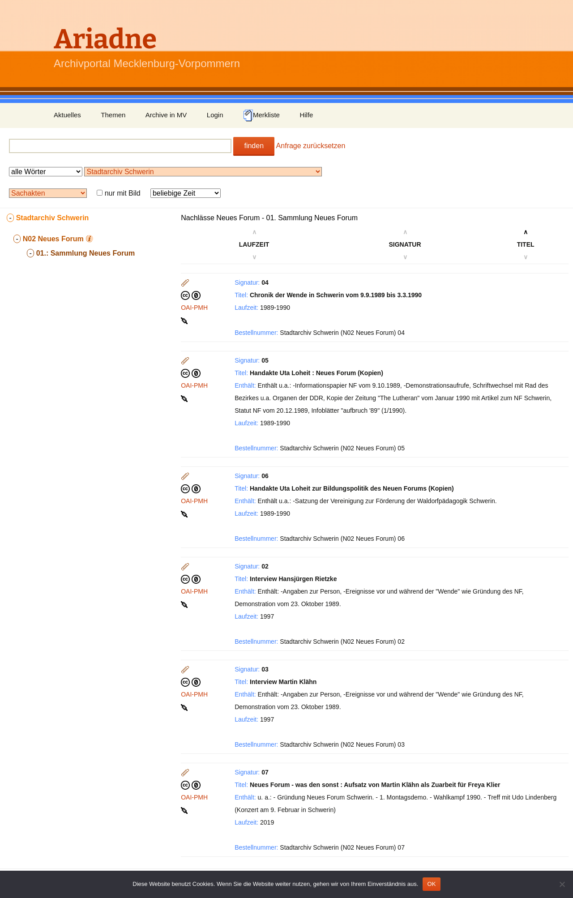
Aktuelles (67, 115)
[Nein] (561, 884)
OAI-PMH (194, 307)
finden (254, 146)
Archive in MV (166, 115)
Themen (113, 115)
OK (431, 884)
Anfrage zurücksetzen (311, 146)
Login (215, 115)
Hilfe (306, 115)
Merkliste (261, 115)
